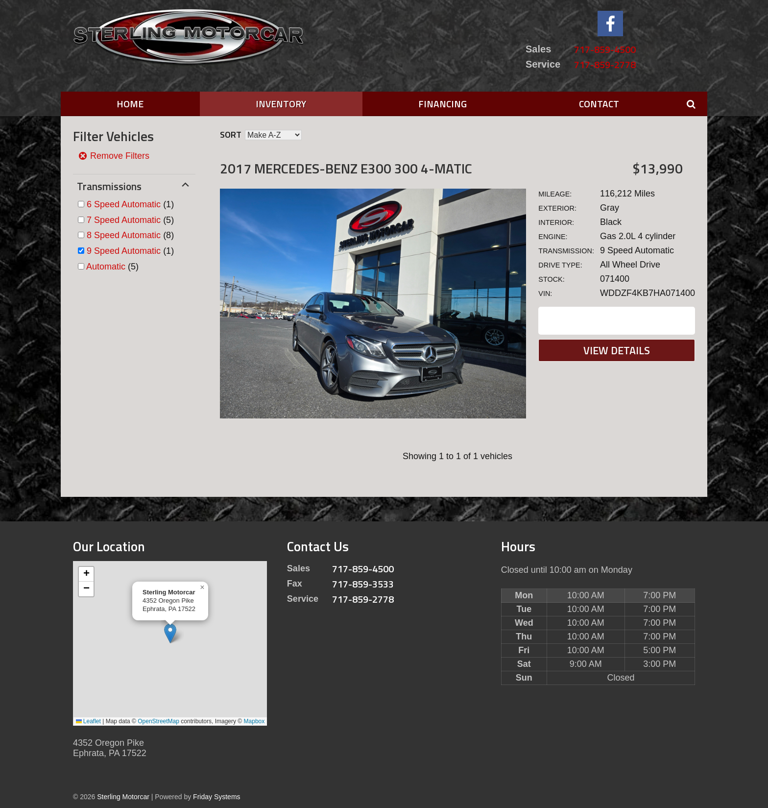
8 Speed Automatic (124, 235)
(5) (130, 220)
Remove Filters (113, 156)
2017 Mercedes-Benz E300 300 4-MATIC (346, 168)
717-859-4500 (605, 49)
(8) (130, 235)
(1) (130, 204)
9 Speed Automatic (124, 251)
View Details (616, 350)
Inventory (281, 104)
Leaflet (88, 721)
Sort (230, 134)
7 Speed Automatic (124, 220)
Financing (442, 104)
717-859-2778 (605, 64)
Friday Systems (216, 797)
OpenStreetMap (158, 721)
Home (130, 104)
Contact (599, 104)
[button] (170, 633)
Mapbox (254, 721)
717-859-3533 (363, 583)
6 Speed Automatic (124, 204)
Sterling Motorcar (123, 797)
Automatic (105, 266)
